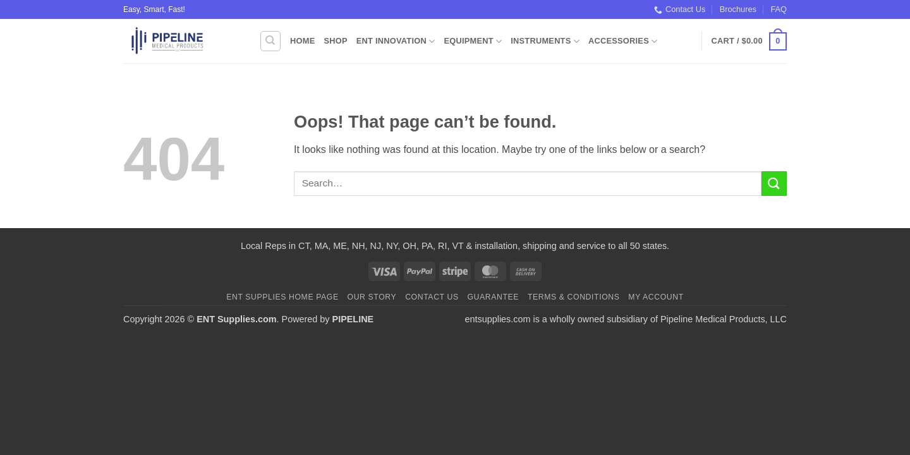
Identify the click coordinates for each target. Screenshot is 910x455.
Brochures (738, 9)
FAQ (778, 9)
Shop (335, 41)
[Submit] (774, 183)
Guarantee (493, 297)
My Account (655, 297)
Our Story (372, 297)
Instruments (545, 41)
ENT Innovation (395, 41)
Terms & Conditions (574, 297)
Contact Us (679, 9)
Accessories (622, 41)
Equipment (473, 41)
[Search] (270, 41)
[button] (749, 41)
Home (302, 41)
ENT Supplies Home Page (282, 297)
